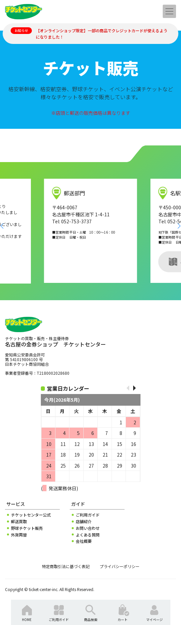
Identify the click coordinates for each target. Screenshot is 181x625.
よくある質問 (88, 534)
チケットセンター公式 (31, 515)
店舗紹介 (84, 521)
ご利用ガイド (88, 515)
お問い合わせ (88, 528)
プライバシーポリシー (119, 566)
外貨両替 (19, 534)
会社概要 (84, 541)
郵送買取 (19, 521)
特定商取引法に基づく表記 (66, 566)
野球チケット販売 (27, 528)
